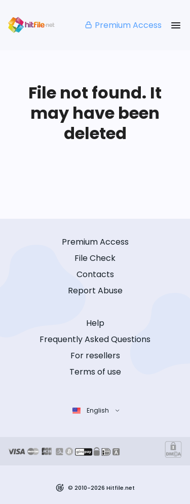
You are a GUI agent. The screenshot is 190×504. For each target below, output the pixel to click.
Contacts (95, 274)
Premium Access (123, 25)
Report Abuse (95, 290)
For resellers (95, 355)
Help (95, 323)
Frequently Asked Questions (95, 339)
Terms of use (95, 372)
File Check (95, 258)
